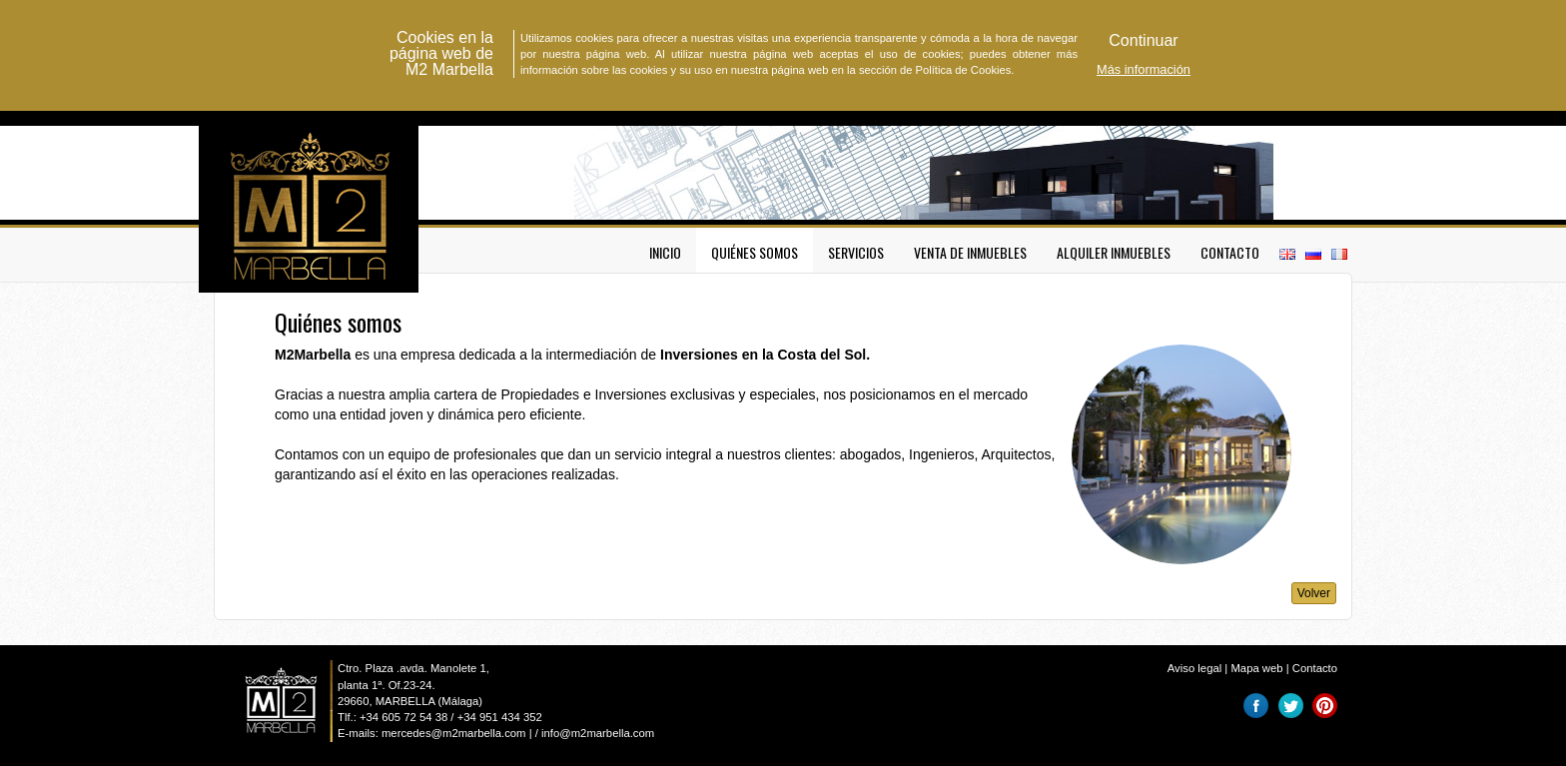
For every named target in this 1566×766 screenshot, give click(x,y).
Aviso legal (1194, 668)
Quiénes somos (754, 252)
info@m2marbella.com (597, 733)
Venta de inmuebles (970, 252)
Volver (1313, 593)
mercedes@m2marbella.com (454, 733)
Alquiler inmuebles (1114, 252)
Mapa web (1256, 668)
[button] (1143, 40)
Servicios (856, 252)
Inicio (665, 252)
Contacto (1229, 252)
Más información (1143, 69)
